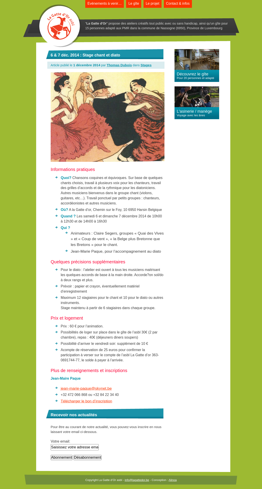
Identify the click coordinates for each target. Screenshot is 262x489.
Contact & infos (178, 3)
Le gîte (133, 3)
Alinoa (172, 480)
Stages (146, 65)
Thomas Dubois (119, 65)
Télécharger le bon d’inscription (86, 401)
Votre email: (60, 441)
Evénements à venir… (104, 3)
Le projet (152, 3)
